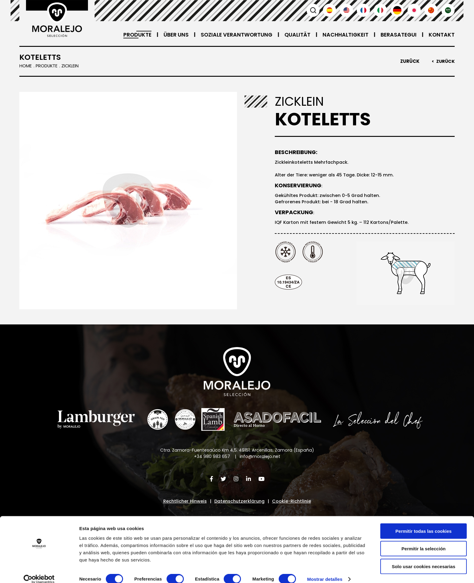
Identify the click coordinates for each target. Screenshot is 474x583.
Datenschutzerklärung (239, 502)
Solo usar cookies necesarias (423, 558)
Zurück (409, 61)
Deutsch (397, 10)
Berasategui (397, 34)
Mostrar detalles (325, 571)
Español (329, 10)
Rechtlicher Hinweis (183, 502)
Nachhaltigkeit (343, 34)
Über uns (170, 34)
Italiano (380, 10)
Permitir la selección (423, 540)
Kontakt (441, 34)
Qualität (294, 34)
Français (363, 10)
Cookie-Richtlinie (293, 502)
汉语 (431, 10)
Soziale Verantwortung (232, 34)
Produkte (131, 34)
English (346, 10)
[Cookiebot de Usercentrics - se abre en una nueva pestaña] (39, 571)
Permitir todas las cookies (423, 522)
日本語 (414, 10)
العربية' (448, 10)
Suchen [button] (312, 10)
